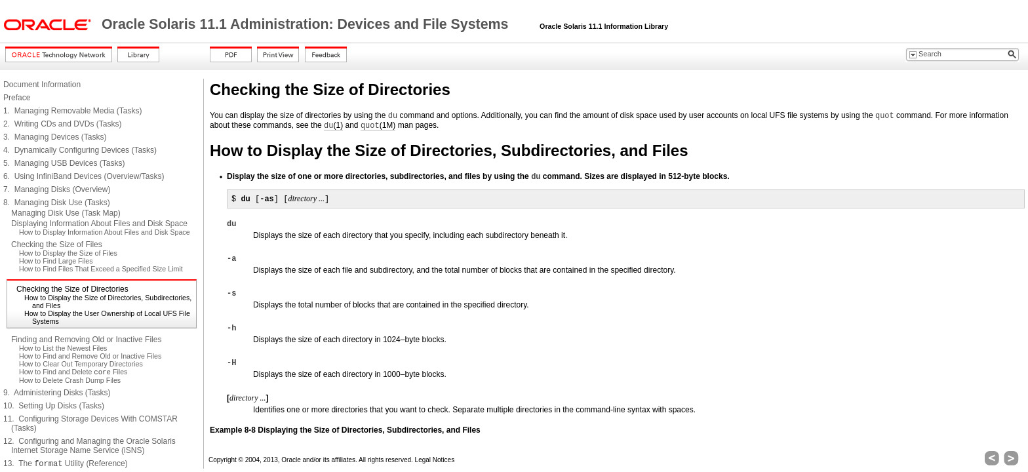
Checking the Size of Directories (72, 289)
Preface (16, 97)
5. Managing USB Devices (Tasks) (64, 163)
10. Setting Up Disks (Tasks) (53, 405)
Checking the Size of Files (56, 244)
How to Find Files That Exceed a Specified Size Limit (101, 269)
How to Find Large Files (56, 261)
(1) (333, 125)
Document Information (42, 84)
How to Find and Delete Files (73, 372)
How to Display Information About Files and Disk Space (104, 232)
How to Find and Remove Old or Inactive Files (90, 356)
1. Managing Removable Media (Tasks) (72, 110)
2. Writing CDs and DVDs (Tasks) (62, 123)
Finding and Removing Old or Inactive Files (86, 339)
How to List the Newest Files (63, 348)
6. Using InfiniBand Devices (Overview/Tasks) (83, 176)
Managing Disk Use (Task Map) (66, 213)
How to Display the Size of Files (68, 253)
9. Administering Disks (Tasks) (56, 392)
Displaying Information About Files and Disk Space (99, 223)
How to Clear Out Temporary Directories (81, 364)
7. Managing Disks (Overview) (56, 189)
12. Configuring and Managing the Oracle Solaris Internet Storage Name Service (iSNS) (89, 446)
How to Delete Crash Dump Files (70, 380)
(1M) (378, 125)
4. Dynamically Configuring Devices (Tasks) (80, 150)
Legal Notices (435, 459)
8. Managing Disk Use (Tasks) (56, 202)
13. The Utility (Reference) (65, 463)
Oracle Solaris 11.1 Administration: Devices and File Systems (307, 24)
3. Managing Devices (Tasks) (54, 137)
